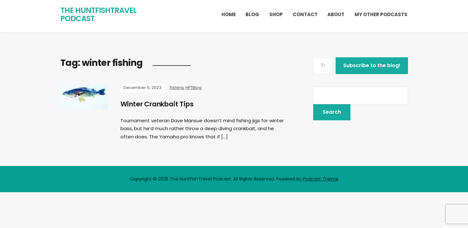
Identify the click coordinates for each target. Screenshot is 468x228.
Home (229, 14)
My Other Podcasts (381, 14)
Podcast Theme (320, 179)
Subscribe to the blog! (371, 65)
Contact (305, 14)
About (335, 14)
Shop (276, 14)
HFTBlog (193, 88)
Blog (252, 14)
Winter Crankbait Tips (159, 104)
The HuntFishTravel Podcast (98, 14)
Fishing (177, 88)
